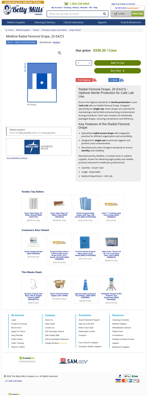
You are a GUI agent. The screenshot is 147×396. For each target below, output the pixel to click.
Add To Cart (117, 62)
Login (13, 320)
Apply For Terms (18, 331)
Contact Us (49, 328)
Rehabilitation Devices (121, 328)
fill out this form (48, 133)
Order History (17, 339)
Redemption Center (87, 331)
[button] (8, 84)
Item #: (10, 42)
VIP (90, 7)
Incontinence (117, 335)
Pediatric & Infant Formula (123, 339)
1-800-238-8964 (24, 133)
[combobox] (84, 63)
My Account (57, 7)
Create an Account (127, 4)
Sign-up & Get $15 (86, 324)
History (75, 7)
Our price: (83, 50)
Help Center (50, 324)
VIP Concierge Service (54, 331)
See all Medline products (17, 158)
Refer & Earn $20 (86, 328)
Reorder (84, 7)
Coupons (82, 335)
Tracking (67, 7)
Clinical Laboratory (74, 22)
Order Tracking (17, 343)
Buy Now (117, 70)
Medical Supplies (16, 22)
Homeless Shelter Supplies (90, 346)
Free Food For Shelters (88, 343)
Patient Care (117, 331)
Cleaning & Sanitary (44, 22)
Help (95, 7)
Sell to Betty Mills (52, 335)
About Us (49, 320)
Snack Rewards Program (89, 320)
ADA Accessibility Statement (57, 339)
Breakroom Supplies (120, 347)
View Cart (137, 13)
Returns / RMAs (18, 347)
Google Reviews (52, 343)
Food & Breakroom (131, 22)
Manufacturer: (46, 42)
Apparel (102, 22)
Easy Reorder (17, 335)
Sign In (114, 4)
